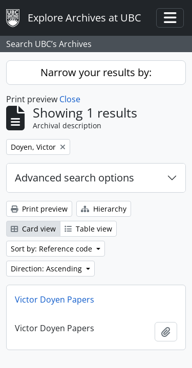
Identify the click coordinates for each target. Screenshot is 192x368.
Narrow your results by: (96, 72)
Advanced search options (74, 178)
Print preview (39, 209)
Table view (88, 229)
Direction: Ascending (47, 268)
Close (69, 99)
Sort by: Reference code (52, 249)
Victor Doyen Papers (54, 299)
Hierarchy (103, 209)
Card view (33, 229)
